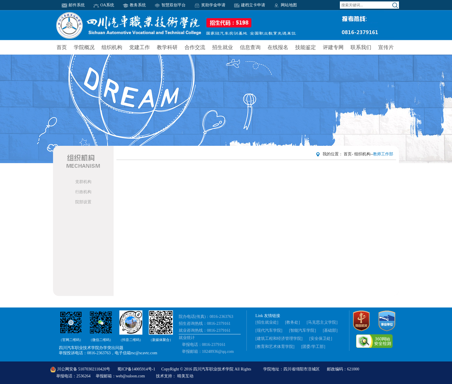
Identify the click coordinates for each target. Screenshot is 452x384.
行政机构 (83, 192)
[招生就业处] (266, 322)
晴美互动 (185, 376)
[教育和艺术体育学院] (274, 346)
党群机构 (83, 182)
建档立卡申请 (249, 5)
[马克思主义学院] (322, 322)
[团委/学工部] (313, 346)
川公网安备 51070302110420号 (80, 369)
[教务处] (292, 322)
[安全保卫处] (320, 338)
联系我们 (361, 47)
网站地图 (285, 5)
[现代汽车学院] (268, 330)
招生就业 (222, 47)
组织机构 (111, 47)
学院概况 (84, 47)
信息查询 (250, 47)
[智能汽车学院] (302, 330)
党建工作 (139, 47)
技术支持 (164, 376)
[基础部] (330, 330)
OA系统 (103, 5)
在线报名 (278, 47)
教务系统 (134, 5)
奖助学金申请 (209, 5)
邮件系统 (73, 5)
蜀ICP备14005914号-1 (136, 369)
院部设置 (83, 202)
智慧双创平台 (170, 5)
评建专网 (333, 47)
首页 (61, 47)
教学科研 (167, 47)
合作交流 (194, 47)
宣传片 (386, 47)
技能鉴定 (305, 47)
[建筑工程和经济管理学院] (278, 338)
